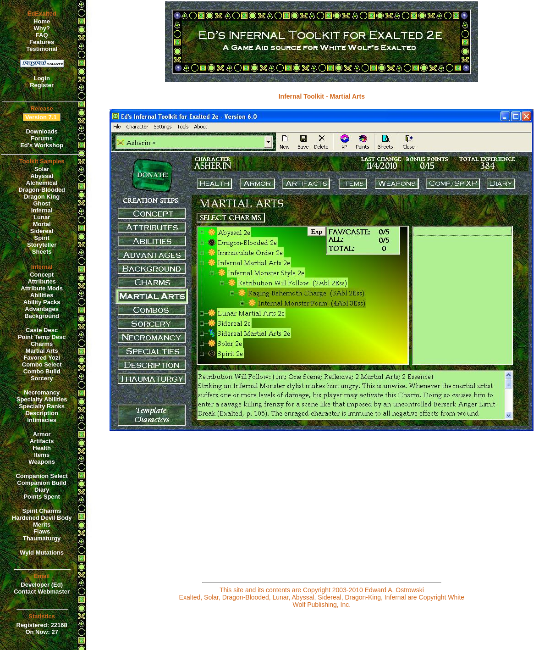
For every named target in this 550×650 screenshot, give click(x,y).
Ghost (41, 203)
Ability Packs (41, 302)
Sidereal (42, 231)
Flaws (41, 531)
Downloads (41, 131)
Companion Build (41, 482)
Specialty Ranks (42, 406)
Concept (42, 274)
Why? (41, 28)
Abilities (42, 295)
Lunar (41, 217)
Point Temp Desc (42, 336)
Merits (41, 524)
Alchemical (42, 182)
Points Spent (41, 496)
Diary (42, 489)
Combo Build (41, 371)
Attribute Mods (42, 288)
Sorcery (42, 378)
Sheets (42, 251)
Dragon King (42, 196)
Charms (42, 343)
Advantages (42, 309)
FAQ (42, 35)
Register (42, 85)
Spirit (42, 237)
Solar (42, 169)
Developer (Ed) (42, 584)
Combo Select (42, 364)
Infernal (42, 210)
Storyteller (41, 244)
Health (42, 447)
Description (41, 413)
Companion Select (41, 475)
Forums (42, 138)
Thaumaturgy (41, 538)
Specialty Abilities (41, 399)
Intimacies (41, 420)
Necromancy (42, 392)
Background (41, 315)
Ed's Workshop (41, 145)
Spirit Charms (41, 510)
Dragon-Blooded (41, 189)
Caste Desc (42, 330)
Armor (42, 434)
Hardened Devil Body (42, 517)
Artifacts (42, 441)
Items (42, 454)
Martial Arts (42, 350)
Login (41, 78)
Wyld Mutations (42, 552)
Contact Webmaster (42, 591)
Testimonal (41, 48)
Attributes (41, 281)
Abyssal (41, 175)
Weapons (41, 461)
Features (41, 42)
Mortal (42, 224)
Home (41, 21)
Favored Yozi (41, 357)
